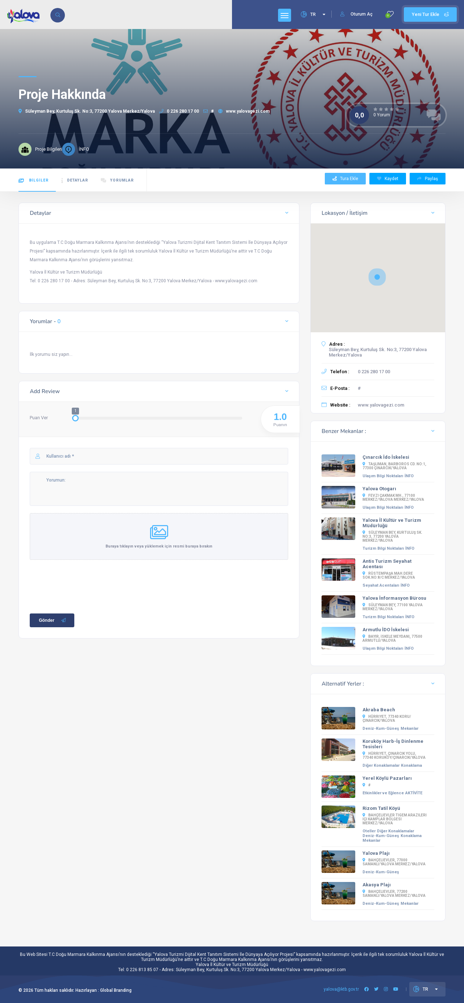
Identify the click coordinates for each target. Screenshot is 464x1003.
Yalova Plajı (376, 853)
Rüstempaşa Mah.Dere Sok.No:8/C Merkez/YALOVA (388, 575)
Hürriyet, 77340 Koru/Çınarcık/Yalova (386, 719)
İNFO (409, 476)
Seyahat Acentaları (380, 585)
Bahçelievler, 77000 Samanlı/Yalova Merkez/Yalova (394, 862)
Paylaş (427, 178)
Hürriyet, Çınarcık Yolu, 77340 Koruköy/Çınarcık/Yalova (394, 755)
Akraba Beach (378, 709)
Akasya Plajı (376, 884)
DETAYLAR (74, 180)
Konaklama (411, 765)
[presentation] (85, 588)
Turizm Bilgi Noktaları (383, 548)
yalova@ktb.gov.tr (341, 989)
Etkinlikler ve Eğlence (383, 793)
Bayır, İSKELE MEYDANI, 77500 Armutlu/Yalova (392, 638)
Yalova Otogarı (379, 488)
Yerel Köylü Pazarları (387, 778)
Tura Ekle (345, 178)
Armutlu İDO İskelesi (385, 629)
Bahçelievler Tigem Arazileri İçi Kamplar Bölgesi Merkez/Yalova (394, 819)
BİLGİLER (33, 180)
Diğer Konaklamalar (380, 765)
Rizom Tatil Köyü (381, 808)
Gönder (53, 623)
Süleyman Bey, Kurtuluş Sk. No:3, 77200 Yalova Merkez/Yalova (86, 111)
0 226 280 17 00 (179, 111)
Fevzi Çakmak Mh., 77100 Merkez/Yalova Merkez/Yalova (393, 498)
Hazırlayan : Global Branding (103, 990)
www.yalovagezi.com (244, 111)
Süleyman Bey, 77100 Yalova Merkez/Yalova (392, 607)
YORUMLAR (117, 180)
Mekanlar (409, 728)
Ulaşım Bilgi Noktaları (382, 476)
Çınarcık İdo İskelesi (385, 457)
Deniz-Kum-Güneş (380, 728)
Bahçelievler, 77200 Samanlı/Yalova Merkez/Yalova (394, 894)
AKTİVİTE (413, 793)
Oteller (369, 831)
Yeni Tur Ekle (430, 14)
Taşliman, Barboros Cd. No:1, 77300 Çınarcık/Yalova (394, 466)
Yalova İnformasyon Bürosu (394, 598)
